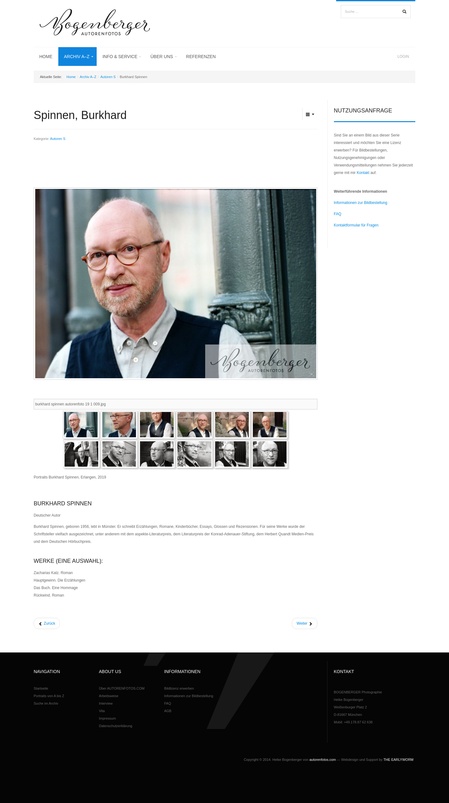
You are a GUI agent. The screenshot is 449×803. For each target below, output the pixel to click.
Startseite (41, 688)
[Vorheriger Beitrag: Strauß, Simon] (47, 623)
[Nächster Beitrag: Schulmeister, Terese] (304, 623)
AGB (167, 711)
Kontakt (363, 173)
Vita (102, 711)
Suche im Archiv (46, 703)
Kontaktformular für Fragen (356, 225)
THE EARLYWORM (398, 759)
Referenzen (201, 56)
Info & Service (120, 56)
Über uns (161, 56)
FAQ (337, 214)
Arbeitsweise (108, 696)
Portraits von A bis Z (49, 696)
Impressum (107, 718)
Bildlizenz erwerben (179, 688)
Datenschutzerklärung (115, 726)
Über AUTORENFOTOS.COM (121, 688)
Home (45, 56)
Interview (106, 703)
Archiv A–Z (76, 56)
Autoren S (108, 77)
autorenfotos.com (322, 759)
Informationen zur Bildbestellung (360, 203)
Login (403, 56)
